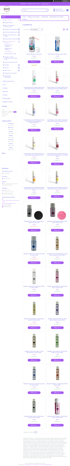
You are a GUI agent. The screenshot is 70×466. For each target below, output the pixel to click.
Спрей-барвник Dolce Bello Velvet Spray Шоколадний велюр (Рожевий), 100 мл (57, 88)
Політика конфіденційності (45, 464)
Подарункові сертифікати (7, 76)
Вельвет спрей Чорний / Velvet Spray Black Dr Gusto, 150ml (34, 222)
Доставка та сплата (56, 17)
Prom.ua (43, 463)
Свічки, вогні (7, 70)
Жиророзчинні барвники (8, 46)
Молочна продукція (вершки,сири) (9, 26)
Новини (24, 19)
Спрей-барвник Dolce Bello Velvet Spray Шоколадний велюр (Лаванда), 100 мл (57, 120)
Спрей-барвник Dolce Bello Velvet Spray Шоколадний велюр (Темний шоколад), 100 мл (57, 155)
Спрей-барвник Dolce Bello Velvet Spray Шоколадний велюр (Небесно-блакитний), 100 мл (34, 121)
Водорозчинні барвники (8, 49)
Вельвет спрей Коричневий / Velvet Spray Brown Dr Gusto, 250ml (34, 352)
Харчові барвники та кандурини (9, 42)
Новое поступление (8, 81)
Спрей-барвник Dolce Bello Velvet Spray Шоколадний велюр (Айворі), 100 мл (34, 154)
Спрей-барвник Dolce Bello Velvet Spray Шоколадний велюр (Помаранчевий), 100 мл (34, 189)
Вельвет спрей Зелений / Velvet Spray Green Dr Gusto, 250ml (57, 352)
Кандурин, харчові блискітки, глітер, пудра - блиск (11, 58)
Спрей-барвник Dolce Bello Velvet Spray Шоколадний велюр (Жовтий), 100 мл (57, 188)
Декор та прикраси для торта (10, 35)
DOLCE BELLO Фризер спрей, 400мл (57, 54)
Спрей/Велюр (8, 51)
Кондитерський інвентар (11, 38)
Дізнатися (45, 3)
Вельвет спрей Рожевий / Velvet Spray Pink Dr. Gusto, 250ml (57, 287)
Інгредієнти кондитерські (11, 29)
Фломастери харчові (10, 53)
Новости (5, 91)
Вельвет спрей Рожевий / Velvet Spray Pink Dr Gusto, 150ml (57, 222)
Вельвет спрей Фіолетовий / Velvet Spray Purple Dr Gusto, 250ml (57, 319)
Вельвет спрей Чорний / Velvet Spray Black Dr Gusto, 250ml (34, 417)
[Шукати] (46, 10)
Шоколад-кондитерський (10, 32)
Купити (35, 61)
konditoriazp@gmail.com (10, 203)
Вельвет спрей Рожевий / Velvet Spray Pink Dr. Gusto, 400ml (57, 417)
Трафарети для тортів (10, 73)
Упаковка (6, 64)
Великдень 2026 (8, 22)
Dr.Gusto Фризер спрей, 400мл (34, 54)
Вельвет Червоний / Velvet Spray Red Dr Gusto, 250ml (57, 384)
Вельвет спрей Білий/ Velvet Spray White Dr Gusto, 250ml (34, 287)
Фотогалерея (7, 98)
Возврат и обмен (7, 101)
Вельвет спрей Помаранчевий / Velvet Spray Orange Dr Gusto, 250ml (57, 254)
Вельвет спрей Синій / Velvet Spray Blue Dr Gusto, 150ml (34, 254)
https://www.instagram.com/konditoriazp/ (10, 201)
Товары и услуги (7, 20)
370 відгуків (57, 1)
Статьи (5, 95)
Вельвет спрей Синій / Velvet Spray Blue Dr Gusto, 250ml (34, 384)
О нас (24, 17)
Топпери (6, 67)
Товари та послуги (34, 17)
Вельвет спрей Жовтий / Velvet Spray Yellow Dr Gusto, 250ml (34, 319)
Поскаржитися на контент (31, 464)
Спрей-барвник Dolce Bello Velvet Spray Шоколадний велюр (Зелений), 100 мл (34, 88)
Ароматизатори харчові (10, 62)
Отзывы (5, 88)
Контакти (45, 17)
